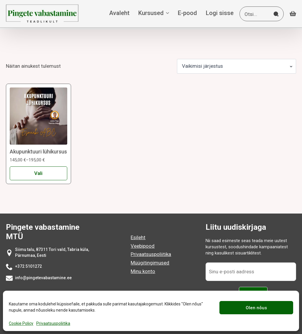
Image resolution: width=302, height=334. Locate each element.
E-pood (187, 13)
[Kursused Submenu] (166, 13)
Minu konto (143, 271)
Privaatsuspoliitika (53, 323)
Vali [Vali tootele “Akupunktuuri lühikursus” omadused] (38, 173)
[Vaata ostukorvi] (293, 14)
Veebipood (143, 246)
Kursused (151, 13)
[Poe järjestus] (236, 66)
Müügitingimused (150, 263)
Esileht (138, 237)
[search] (276, 14)
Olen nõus (256, 307)
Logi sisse (220, 13)
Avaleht (119, 13)
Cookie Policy (21, 323)
